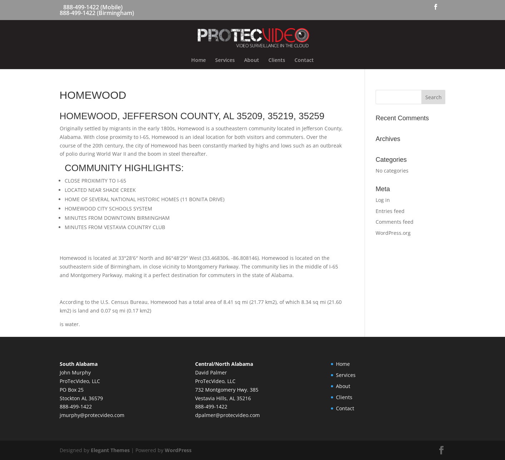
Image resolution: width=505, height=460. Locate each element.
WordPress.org (393, 232)
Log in (383, 200)
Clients (276, 60)
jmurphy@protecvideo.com (92, 415)
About (251, 60)
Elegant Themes (110, 450)
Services (225, 60)
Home (198, 60)
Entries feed (390, 211)
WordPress (178, 450)
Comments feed (395, 221)
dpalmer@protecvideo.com (227, 415)
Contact (304, 60)
